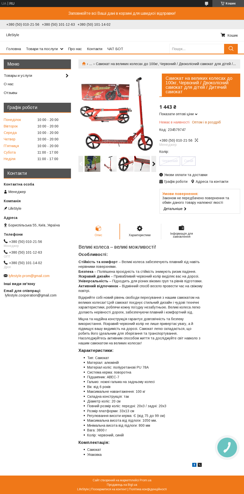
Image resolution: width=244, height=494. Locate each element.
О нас (9, 84)
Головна (13, 49)
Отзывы (10, 93)
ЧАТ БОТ (115, 49)
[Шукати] (231, 49)
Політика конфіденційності (148, 489)
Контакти (94, 49)
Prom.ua (145, 480)
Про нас (75, 49)
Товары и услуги (18, 75)
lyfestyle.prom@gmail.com (29, 276)
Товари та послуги (42, 49)
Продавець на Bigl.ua (122, 485)
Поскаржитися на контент (109, 489)
